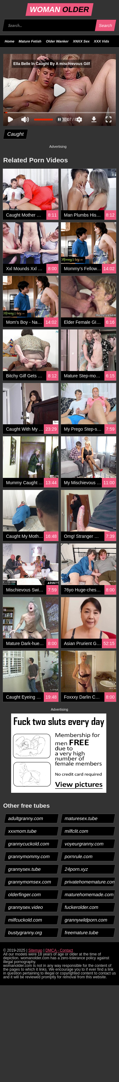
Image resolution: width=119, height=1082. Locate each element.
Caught (15, 134)
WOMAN (59, 9)
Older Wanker (57, 41)
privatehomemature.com (89, 881)
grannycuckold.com (29, 843)
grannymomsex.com (30, 881)
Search (105, 25)
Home (9, 41)
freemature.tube (81, 932)
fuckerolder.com (81, 907)
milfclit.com (76, 831)
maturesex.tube (81, 818)
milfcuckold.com (25, 919)
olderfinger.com (25, 894)
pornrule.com (78, 856)
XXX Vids (101, 41)
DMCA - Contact (59, 950)
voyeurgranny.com (84, 843)
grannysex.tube (25, 869)
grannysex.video (25, 907)
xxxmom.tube (22, 831)
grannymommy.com (29, 856)
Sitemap (35, 950)
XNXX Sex (81, 41)
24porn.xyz (76, 869)
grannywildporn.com (86, 919)
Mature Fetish (30, 41)
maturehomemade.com (89, 894)
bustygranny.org (25, 932)
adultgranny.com (26, 818)
